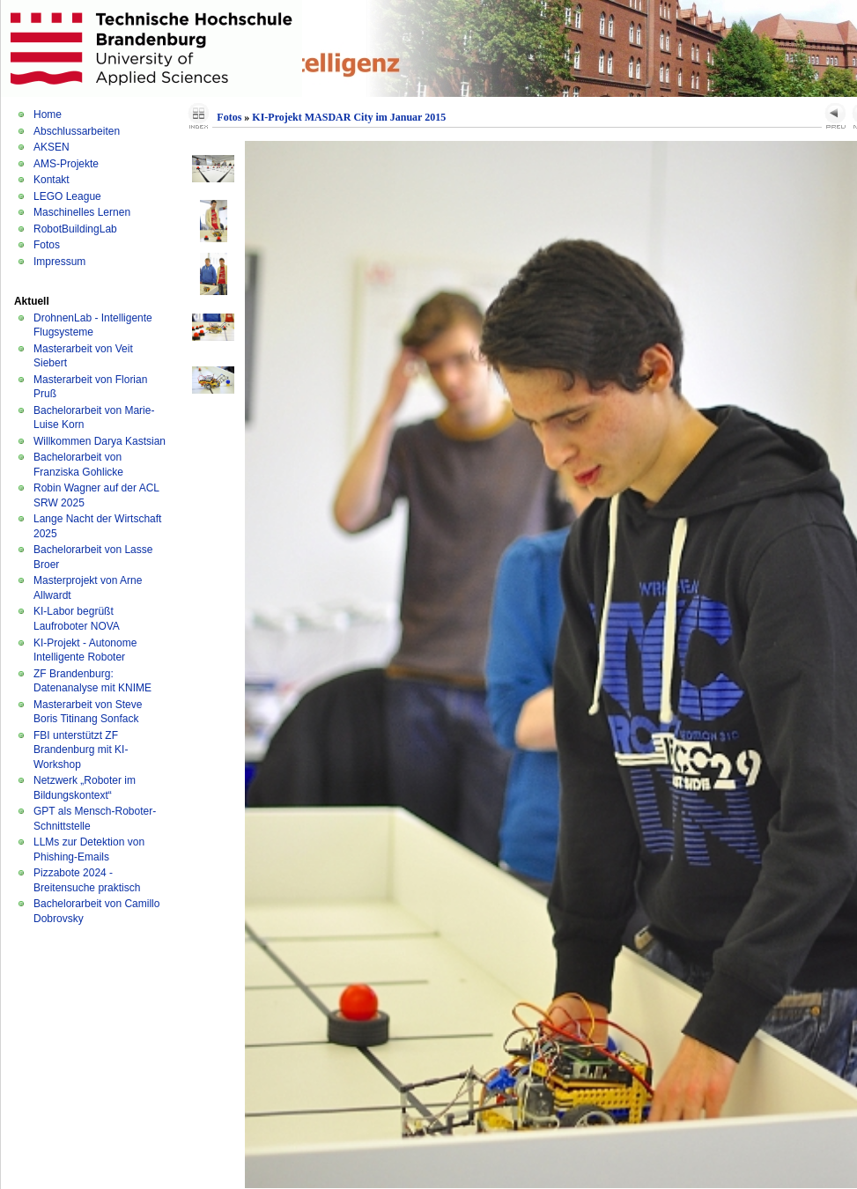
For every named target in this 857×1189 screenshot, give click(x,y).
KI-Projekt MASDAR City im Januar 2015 (349, 117)
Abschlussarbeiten (76, 131)
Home (47, 114)
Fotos (46, 245)
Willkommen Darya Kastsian (99, 441)
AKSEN (51, 147)
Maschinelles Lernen (81, 212)
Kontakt (51, 180)
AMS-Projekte (66, 164)
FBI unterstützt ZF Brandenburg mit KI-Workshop (80, 750)
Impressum (59, 261)
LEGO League (67, 196)
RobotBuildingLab (75, 229)
